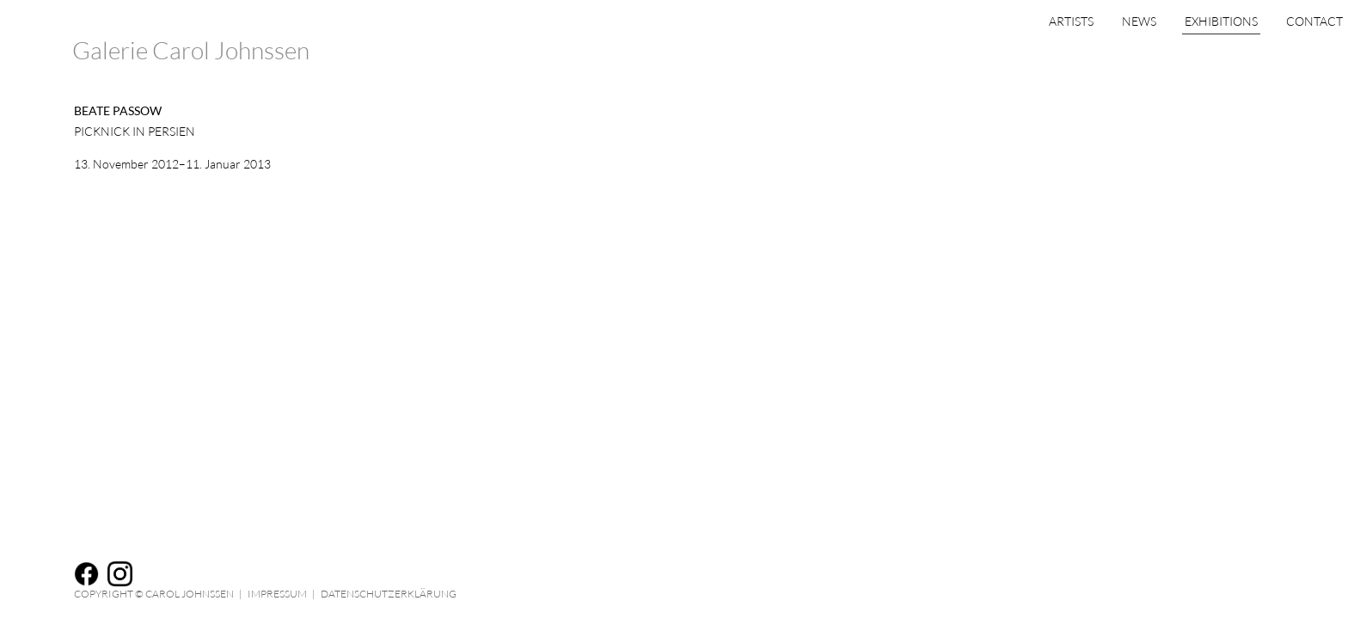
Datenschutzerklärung (388, 593)
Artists (1002, 53)
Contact (1245, 53)
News (1070, 53)
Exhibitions (1152, 53)
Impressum (277, 593)
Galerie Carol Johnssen (190, 49)
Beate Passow (118, 110)
